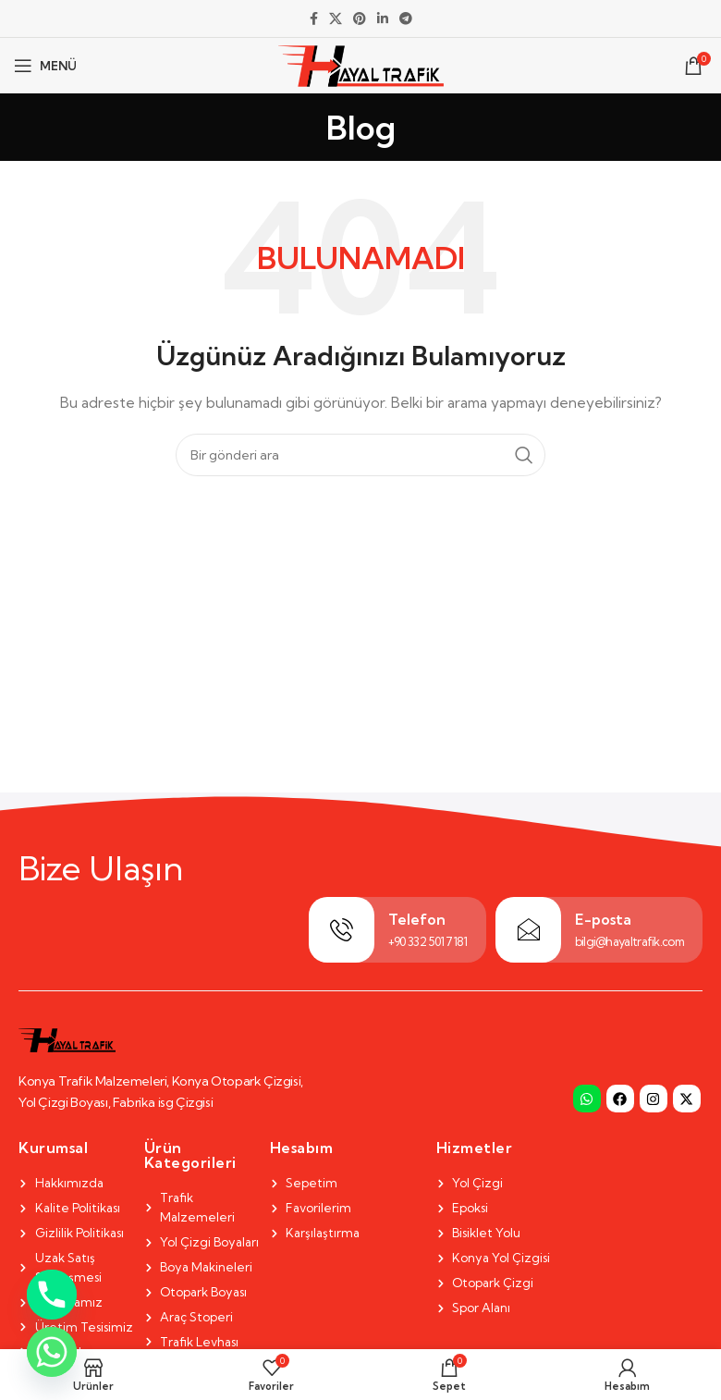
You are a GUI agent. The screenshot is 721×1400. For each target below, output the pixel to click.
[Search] (360, 455)
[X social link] (336, 18)
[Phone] (52, 1295)
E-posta (603, 919)
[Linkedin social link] (383, 18)
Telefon (417, 919)
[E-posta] (528, 930)
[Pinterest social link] (360, 18)
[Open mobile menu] (45, 65)
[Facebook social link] (314, 18)
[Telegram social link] (406, 18)
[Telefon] (341, 930)
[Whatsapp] (52, 1352)
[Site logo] (361, 63)
